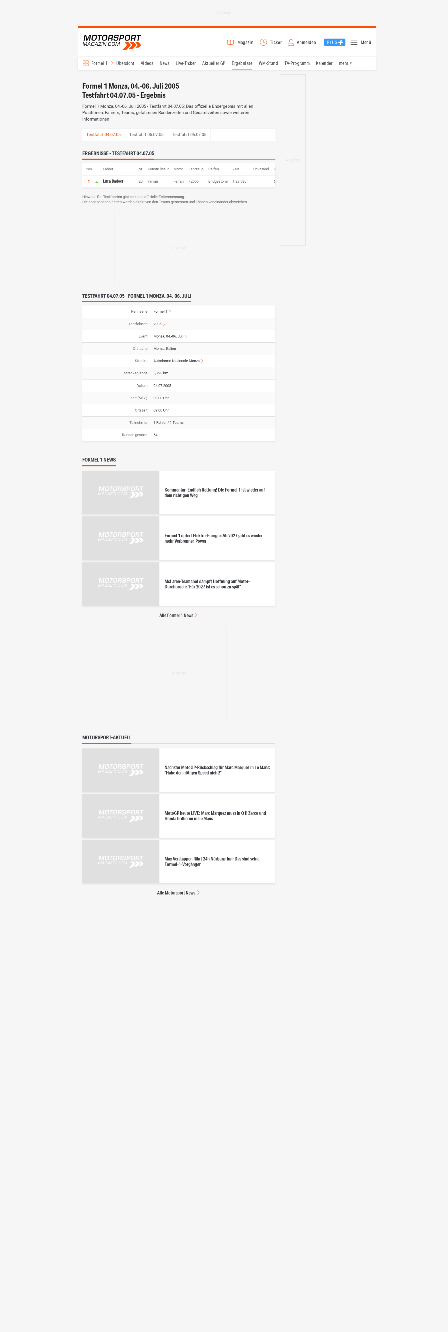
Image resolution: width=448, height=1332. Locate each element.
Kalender (324, 63)
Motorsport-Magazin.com (112, 42)
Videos (147, 63)
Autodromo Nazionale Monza (176, 361)
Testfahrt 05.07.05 (146, 134)
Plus (332, 42)
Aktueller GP (213, 63)
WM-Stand (268, 63)
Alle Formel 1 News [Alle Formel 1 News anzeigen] (176, 615)
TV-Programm (297, 63)
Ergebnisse (242, 63)
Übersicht (125, 63)
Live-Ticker (186, 63)
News (164, 63)
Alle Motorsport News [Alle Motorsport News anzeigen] (176, 893)
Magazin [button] (245, 42)
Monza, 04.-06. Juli (168, 336)
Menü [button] (366, 42)
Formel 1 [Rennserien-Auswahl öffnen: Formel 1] (99, 63)
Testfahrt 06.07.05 (189, 134)
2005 (157, 324)
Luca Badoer (113, 181)
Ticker (276, 42)
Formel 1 (160, 311)
